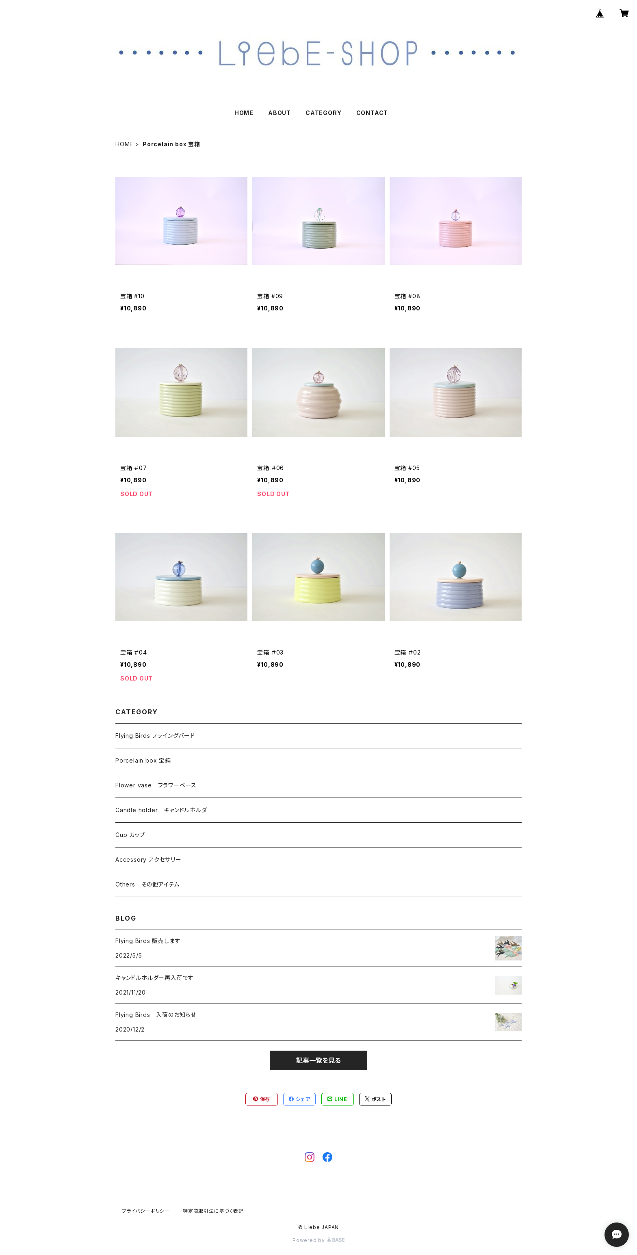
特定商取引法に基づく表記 (213, 1211)
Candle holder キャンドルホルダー (164, 809)
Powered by (318, 1240)
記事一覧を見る (318, 1060)
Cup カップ (130, 834)
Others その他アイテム (147, 884)
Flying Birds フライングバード (155, 735)
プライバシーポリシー (146, 1211)
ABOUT (279, 112)
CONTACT (372, 112)
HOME (244, 112)
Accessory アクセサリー (148, 859)
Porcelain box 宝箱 (143, 760)
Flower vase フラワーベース (156, 785)
